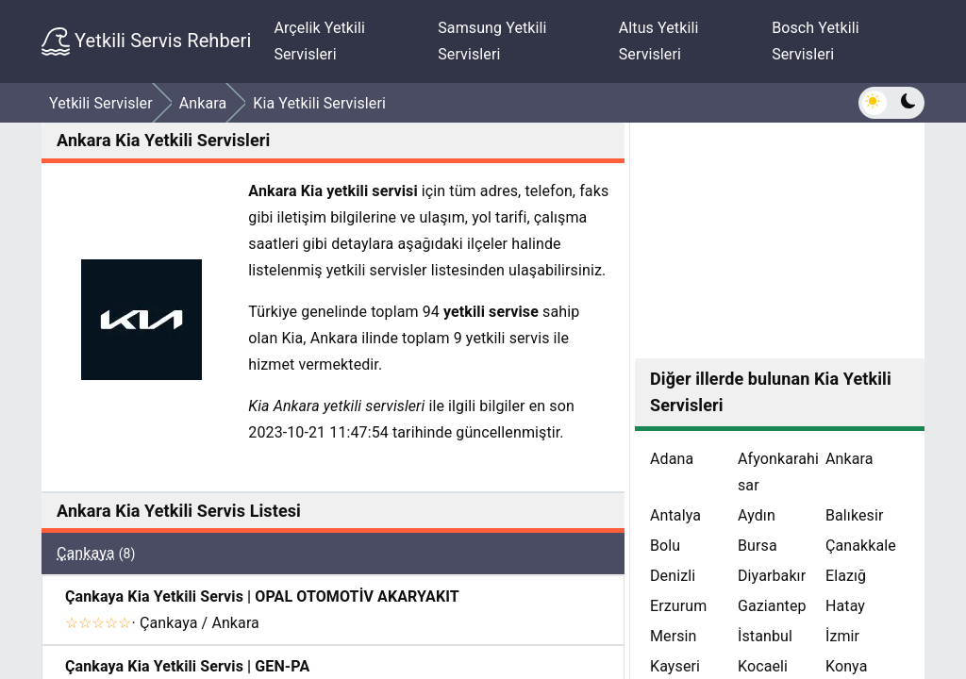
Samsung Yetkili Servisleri (492, 41)
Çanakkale (860, 546)
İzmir (842, 636)
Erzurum (678, 606)
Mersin (673, 636)
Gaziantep (772, 606)
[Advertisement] (779, 240)
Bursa (757, 546)
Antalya (675, 515)
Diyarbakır (772, 576)
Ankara (849, 459)
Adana (671, 459)
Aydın (756, 515)
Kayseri (675, 666)
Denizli (672, 576)
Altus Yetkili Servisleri (659, 41)
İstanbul (765, 636)
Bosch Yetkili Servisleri (815, 41)
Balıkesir (854, 515)
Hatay (845, 606)
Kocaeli (763, 666)
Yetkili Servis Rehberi (146, 41)
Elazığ (845, 576)
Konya (846, 666)
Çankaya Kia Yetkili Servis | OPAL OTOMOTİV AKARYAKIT (262, 596)
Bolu (665, 546)
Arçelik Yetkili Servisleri (319, 41)
